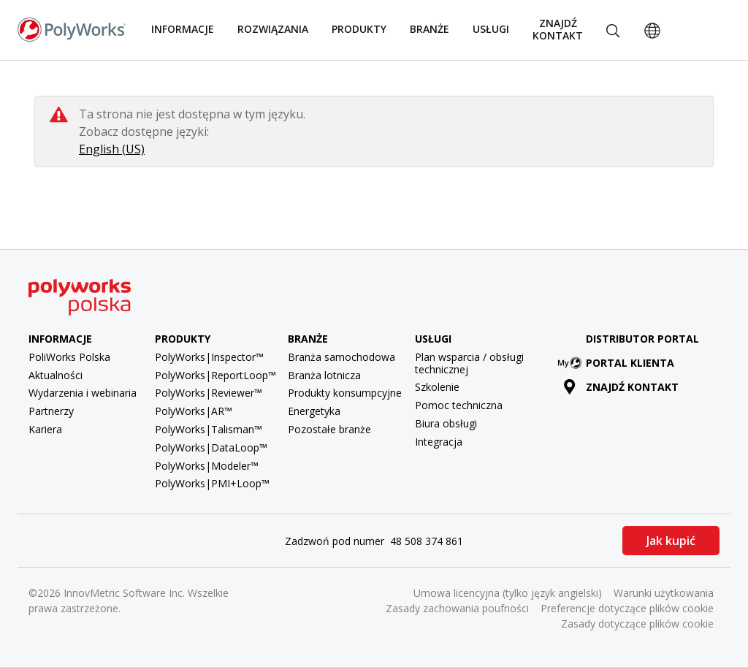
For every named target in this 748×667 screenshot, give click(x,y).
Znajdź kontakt (558, 29)
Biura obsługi (446, 423)
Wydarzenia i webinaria (82, 393)
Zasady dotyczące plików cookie (637, 623)
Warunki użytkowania (664, 593)
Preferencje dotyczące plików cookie (627, 608)
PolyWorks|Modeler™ (207, 466)
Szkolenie (437, 387)
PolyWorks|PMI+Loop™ (212, 483)
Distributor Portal (642, 339)
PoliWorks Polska (69, 357)
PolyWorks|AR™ (193, 411)
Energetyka (314, 411)
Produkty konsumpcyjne (345, 393)
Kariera (45, 429)
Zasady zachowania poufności (457, 608)
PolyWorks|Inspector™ (209, 357)
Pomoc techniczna (459, 405)
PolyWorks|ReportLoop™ (215, 375)
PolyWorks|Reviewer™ (208, 393)
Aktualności (55, 375)
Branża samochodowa (341, 357)
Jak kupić (670, 541)
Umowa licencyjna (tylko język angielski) (507, 593)
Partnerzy (51, 411)
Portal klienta (618, 363)
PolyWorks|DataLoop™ (211, 447)
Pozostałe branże (329, 429)
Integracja (438, 442)
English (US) (112, 149)
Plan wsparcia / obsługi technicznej (469, 363)
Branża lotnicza (324, 375)
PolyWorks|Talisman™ (208, 429)
